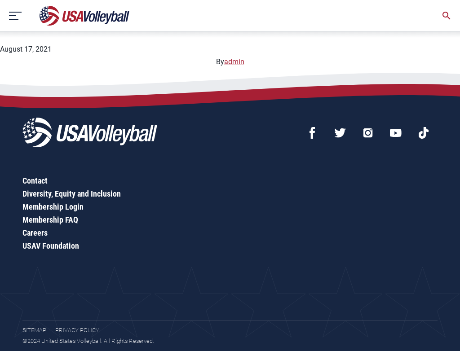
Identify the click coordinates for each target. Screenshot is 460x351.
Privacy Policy (77, 330)
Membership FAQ (50, 219)
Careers (35, 232)
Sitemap (34, 330)
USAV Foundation (50, 245)
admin (234, 61)
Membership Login (53, 206)
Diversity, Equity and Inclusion (71, 193)
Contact (35, 180)
